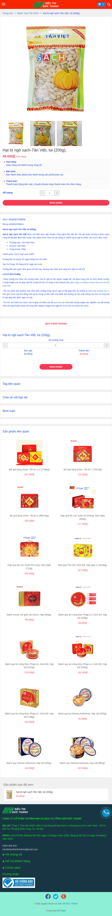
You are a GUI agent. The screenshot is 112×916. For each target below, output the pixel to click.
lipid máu (58, 302)
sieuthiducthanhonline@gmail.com (20, 849)
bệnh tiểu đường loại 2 (98, 291)
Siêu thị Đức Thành (68, 903)
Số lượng (8, 192)
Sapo (63, 910)
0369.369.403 (9, 845)
